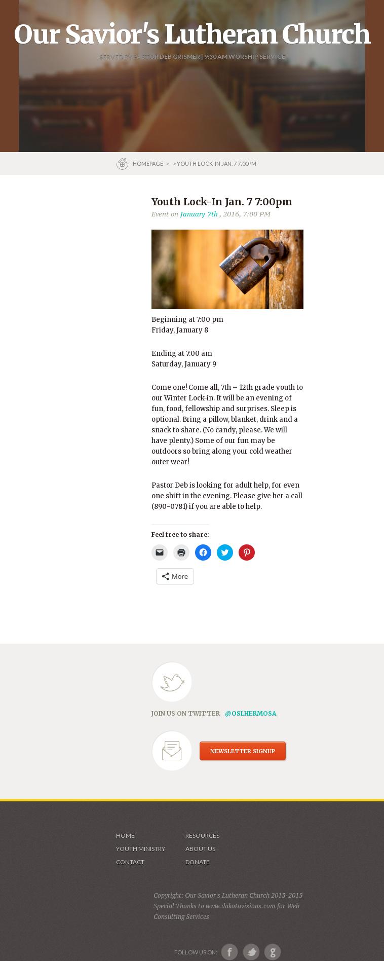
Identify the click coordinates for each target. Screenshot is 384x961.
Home (125, 835)
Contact (130, 862)
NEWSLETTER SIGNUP (242, 751)
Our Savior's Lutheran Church (192, 34)
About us (200, 849)
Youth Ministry (140, 849)
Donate (197, 862)
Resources (202, 835)
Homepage (148, 163)
